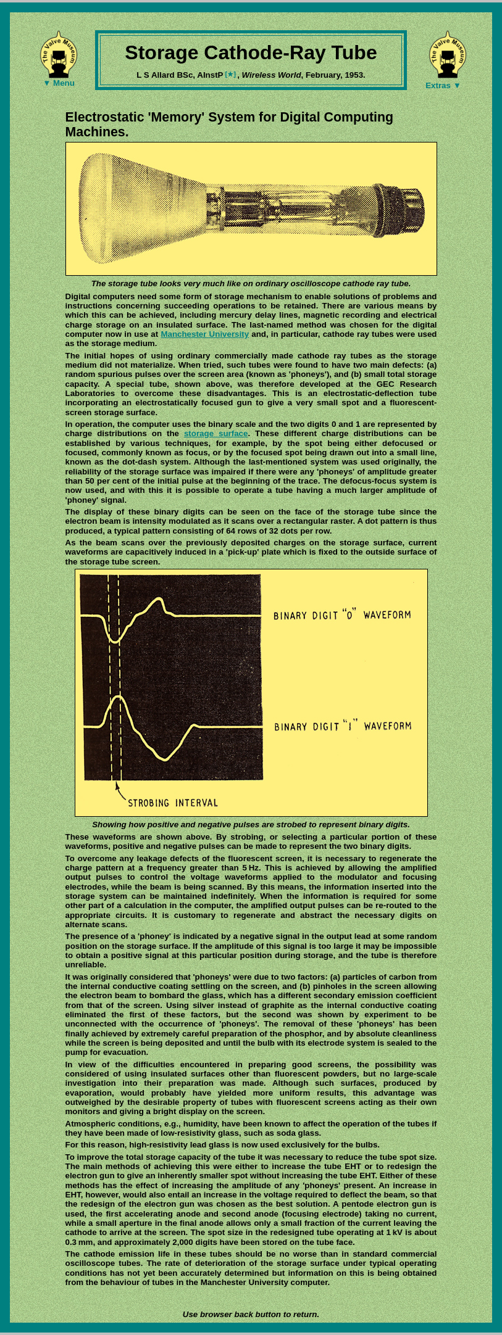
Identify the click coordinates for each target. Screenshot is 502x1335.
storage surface (216, 433)
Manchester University (205, 334)
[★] (231, 74)
